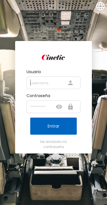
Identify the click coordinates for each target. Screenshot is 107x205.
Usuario (34, 72)
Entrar (53, 126)
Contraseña (38, 96)
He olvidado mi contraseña (53, 144)
